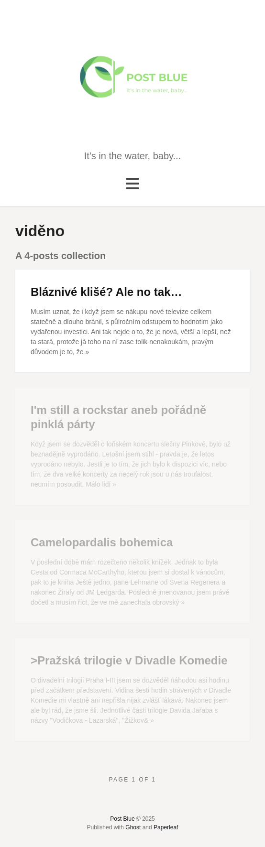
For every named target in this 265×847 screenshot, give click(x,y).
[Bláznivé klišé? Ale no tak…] (132, 321)
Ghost (133, 827)
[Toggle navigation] (132, 184)
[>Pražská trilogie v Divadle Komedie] (132, 689)
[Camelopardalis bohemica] (132, 571)
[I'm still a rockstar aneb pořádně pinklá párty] (132, 446)
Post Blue (122, 818)
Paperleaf (166, 827)
